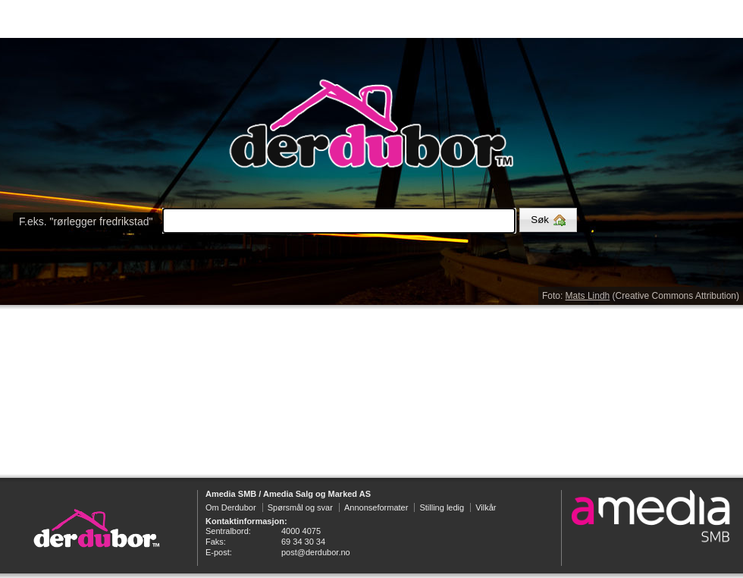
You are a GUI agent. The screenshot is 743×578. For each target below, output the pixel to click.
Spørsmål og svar (300, 507)
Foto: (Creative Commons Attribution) (640, 296)
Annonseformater (376, 507)
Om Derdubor (230, 507)
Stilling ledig (441, 507)
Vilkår (485, 507)
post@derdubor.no (315, 552)
